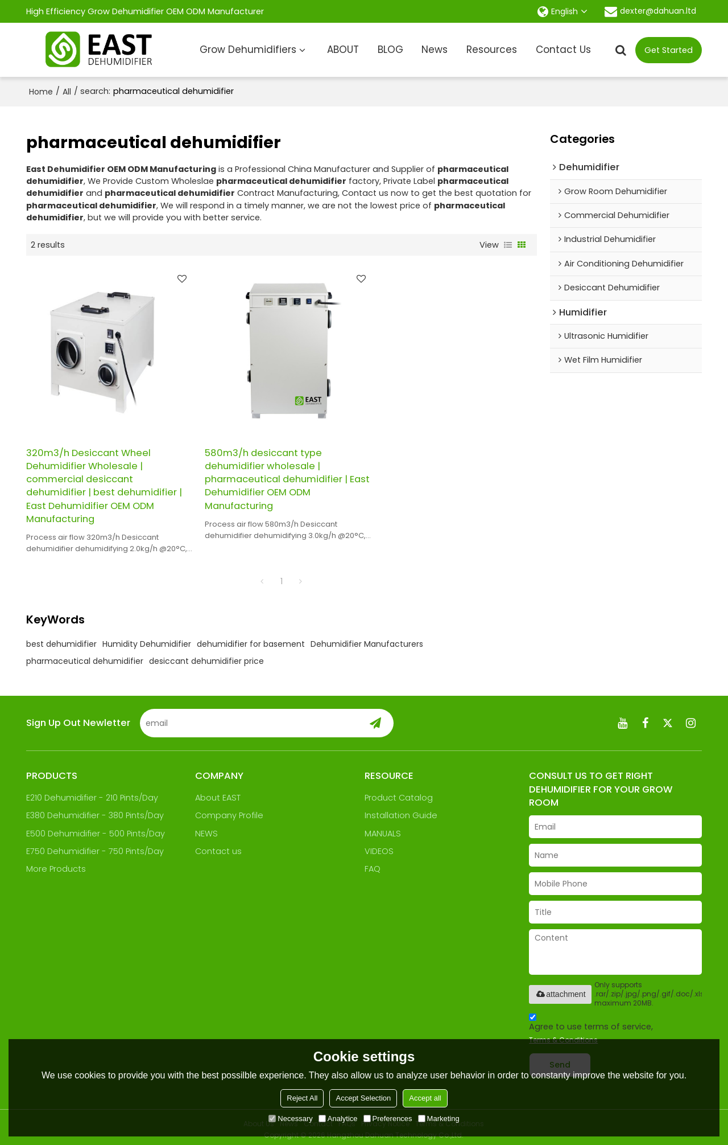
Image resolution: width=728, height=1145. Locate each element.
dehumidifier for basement (251, 639)
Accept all (425, 1098)
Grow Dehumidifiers (248, 49)
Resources (491, 49)
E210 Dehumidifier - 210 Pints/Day (92, 793)
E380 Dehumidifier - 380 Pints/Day (95, 810)
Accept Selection (363, 1098)
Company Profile (229, 810)
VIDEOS (379, 846)
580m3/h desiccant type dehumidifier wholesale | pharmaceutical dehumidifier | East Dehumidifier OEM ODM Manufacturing (271, 474)
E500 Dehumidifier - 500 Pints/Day (95, 829)
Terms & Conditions (563, 1035)
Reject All (302, 1098)
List (508, 245)
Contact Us (563, 49)
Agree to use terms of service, (591, 1025)
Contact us (218, 846)
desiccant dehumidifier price (206, 656)
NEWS (206, 829)
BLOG (390, 49)
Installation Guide (401, 810)
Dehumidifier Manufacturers (367, 639)
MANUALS (383, 829)
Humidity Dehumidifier (146, 639)
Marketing (439, 1118)
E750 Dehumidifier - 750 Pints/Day (95, 846)
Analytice (338, 1118)
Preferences (387, 1118)
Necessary (290, 1118)
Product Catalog (399, 793)
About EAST (218, 793)
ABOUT (343, 49)
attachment (560, 989)
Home (41, 91)
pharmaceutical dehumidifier (84, 656)
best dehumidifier (61, 639)
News (434, 49)
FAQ (372, 864)
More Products (56, 864)
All (67, 91)
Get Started (668, 50)
